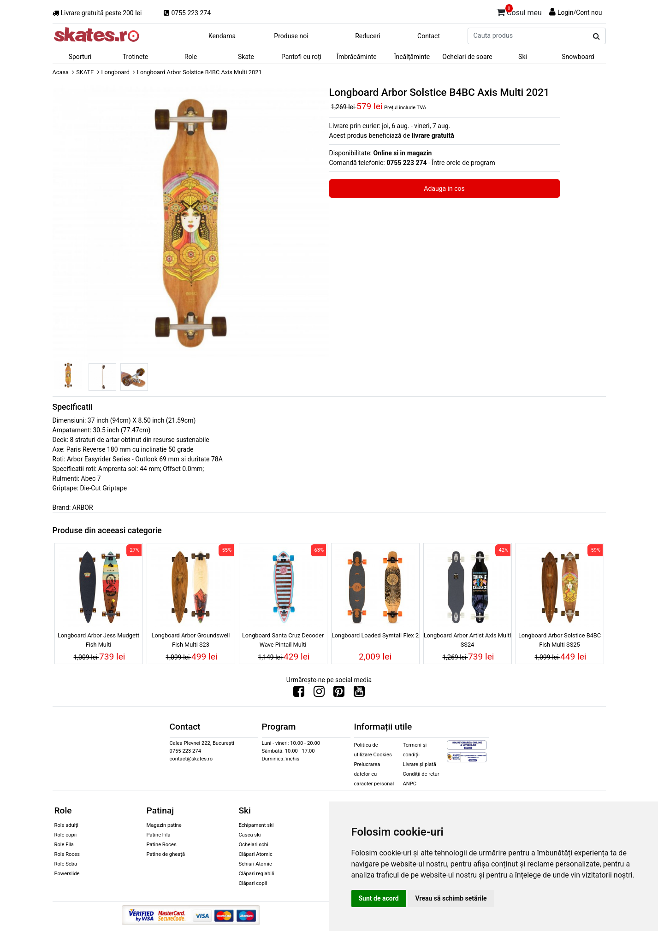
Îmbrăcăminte (356, 56)
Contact (428, 36)
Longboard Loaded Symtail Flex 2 (375, 635)
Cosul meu (519, 11)
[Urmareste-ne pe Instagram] (319, 693)
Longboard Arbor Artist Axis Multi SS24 (467, 640)
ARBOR (82, 507)
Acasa (61, 72)
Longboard (115, 72)
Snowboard (578, 56)
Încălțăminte (412, 56)
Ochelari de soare (467, 56)
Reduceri (367, 36)
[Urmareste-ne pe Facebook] (299, 693)
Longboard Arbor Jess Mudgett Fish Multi (98, 640)
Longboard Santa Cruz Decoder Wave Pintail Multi (283, 640)
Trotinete (135, 56)
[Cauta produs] (596, 36)
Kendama (222, 36)
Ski (522, 56)
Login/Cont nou (579, 12)
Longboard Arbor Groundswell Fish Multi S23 (191, 640)
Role (190, 56)
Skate (246, 56)
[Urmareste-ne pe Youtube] (359, 693)
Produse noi (291, 36)
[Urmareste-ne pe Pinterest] (339, 693)
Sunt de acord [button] (379, 898)
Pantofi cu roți (301, 56)
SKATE (85, 72)
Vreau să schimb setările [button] (451, 898)
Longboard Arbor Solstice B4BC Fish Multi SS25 (559, 640)
